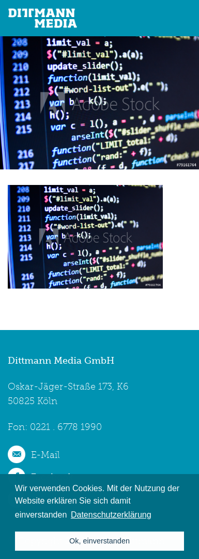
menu (184, 18)
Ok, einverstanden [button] (99, 541)
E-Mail (45, 455)
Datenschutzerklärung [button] (111, 514)
